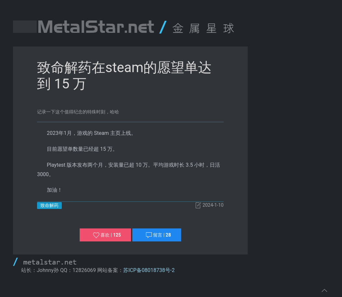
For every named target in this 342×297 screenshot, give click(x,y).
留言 (158, 235)
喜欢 (107, 235)
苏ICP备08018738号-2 (149, 270)
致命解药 (49, 205)
